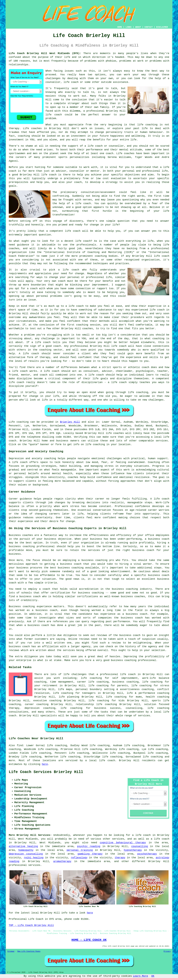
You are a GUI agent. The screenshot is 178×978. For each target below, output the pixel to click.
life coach (71, 82)
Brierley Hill (70, 422)
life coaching (63, 693)
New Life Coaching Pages (28, 951)
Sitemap (10, 951)
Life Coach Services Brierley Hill (46, 772)
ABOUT (138, 27)
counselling (139, 846)
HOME (119, 27)
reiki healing (34, 857)
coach (78, 182)
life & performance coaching (148, 693)
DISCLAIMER (162, 27)
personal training (80, 850)
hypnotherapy (133, 850)
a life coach (160, 838)
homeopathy (25, 850)
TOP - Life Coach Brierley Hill (31, 925)
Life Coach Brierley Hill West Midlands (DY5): (45, 53)
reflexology (79, 857)
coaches (129, 153)
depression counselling (26, 854)
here (45, 764)
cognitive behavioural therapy (123, 842)
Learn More (140, 976)
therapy (14, 128)
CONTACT (148, 27)
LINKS (128, 27)
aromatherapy (62, 861)
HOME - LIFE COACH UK (89, 939)
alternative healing (23, 846)
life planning (69, 696)
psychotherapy (147, 854)
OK (152, 976)
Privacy (167, 951)
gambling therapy (90, 854)
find (20, 745)
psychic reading (88, 846)
